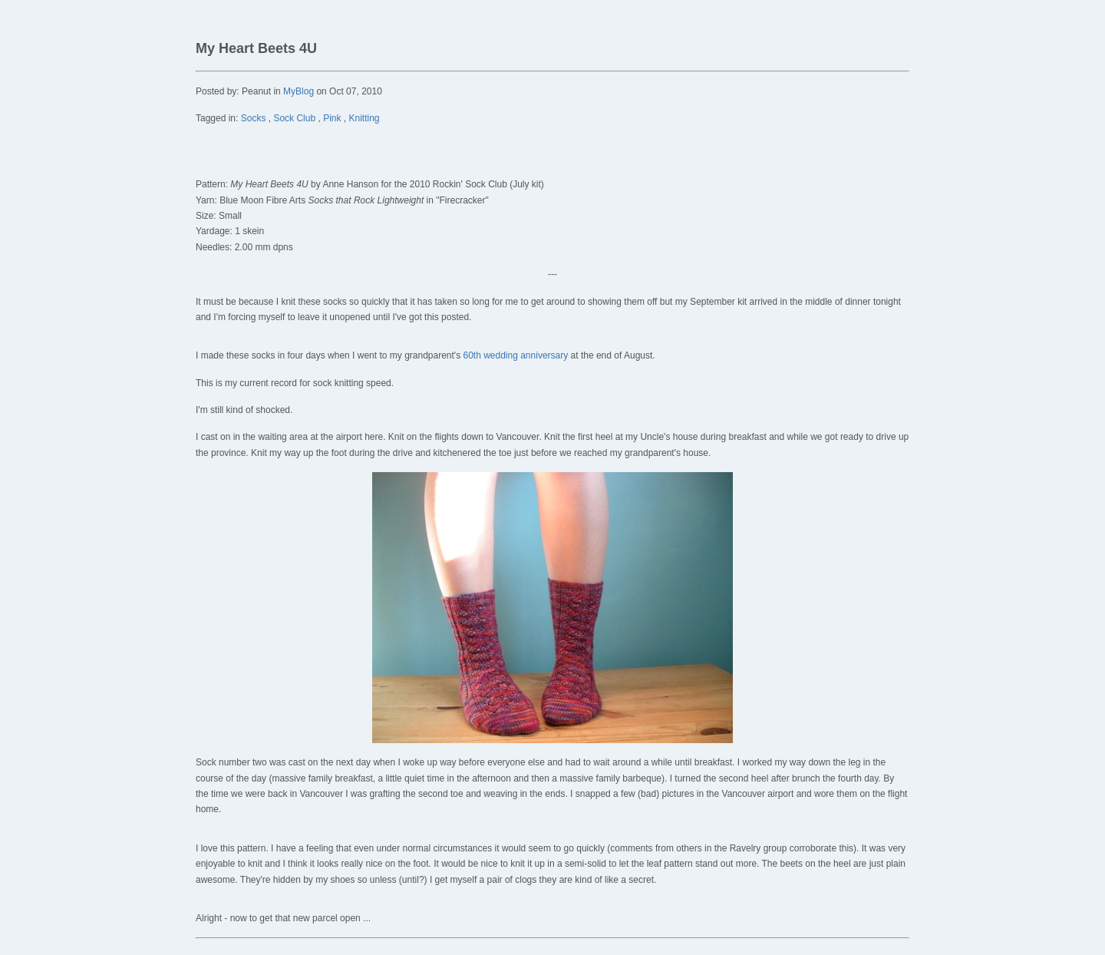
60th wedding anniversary (515, 355)
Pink (332, 118)
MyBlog (298, 91)
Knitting (364, 118)
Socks (253, 118)
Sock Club (294, 118)
